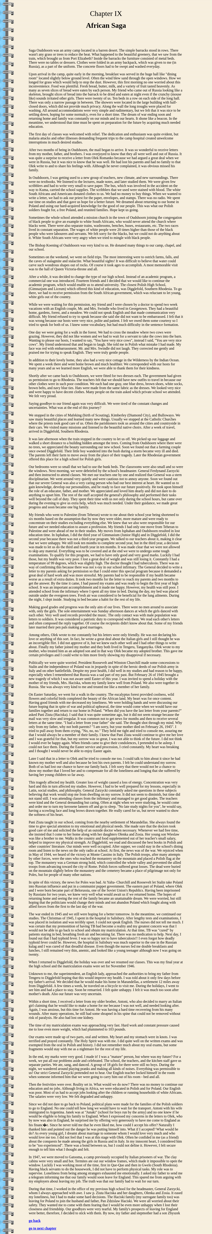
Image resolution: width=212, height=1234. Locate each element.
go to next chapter (42, 1228)
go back (35, 1221)
